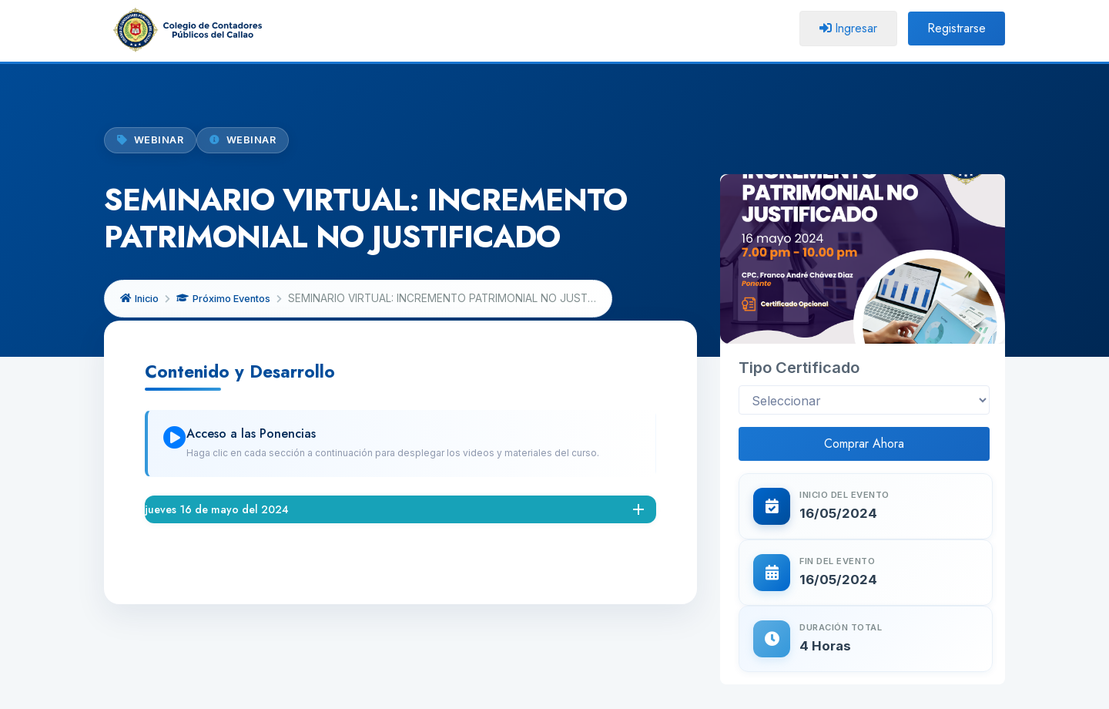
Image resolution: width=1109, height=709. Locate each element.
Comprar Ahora (864, 351)
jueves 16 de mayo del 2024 (217, 509)
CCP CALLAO (514, 691)
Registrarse (956, 28)
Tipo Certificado (799, 275)
